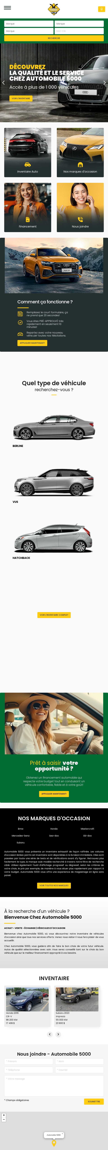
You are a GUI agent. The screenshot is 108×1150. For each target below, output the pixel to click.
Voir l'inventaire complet (54, 615)
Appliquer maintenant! (32, 343)
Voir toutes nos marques (54, 885)
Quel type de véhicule (54, 386)
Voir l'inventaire (21, 98)
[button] (54, 1143)
